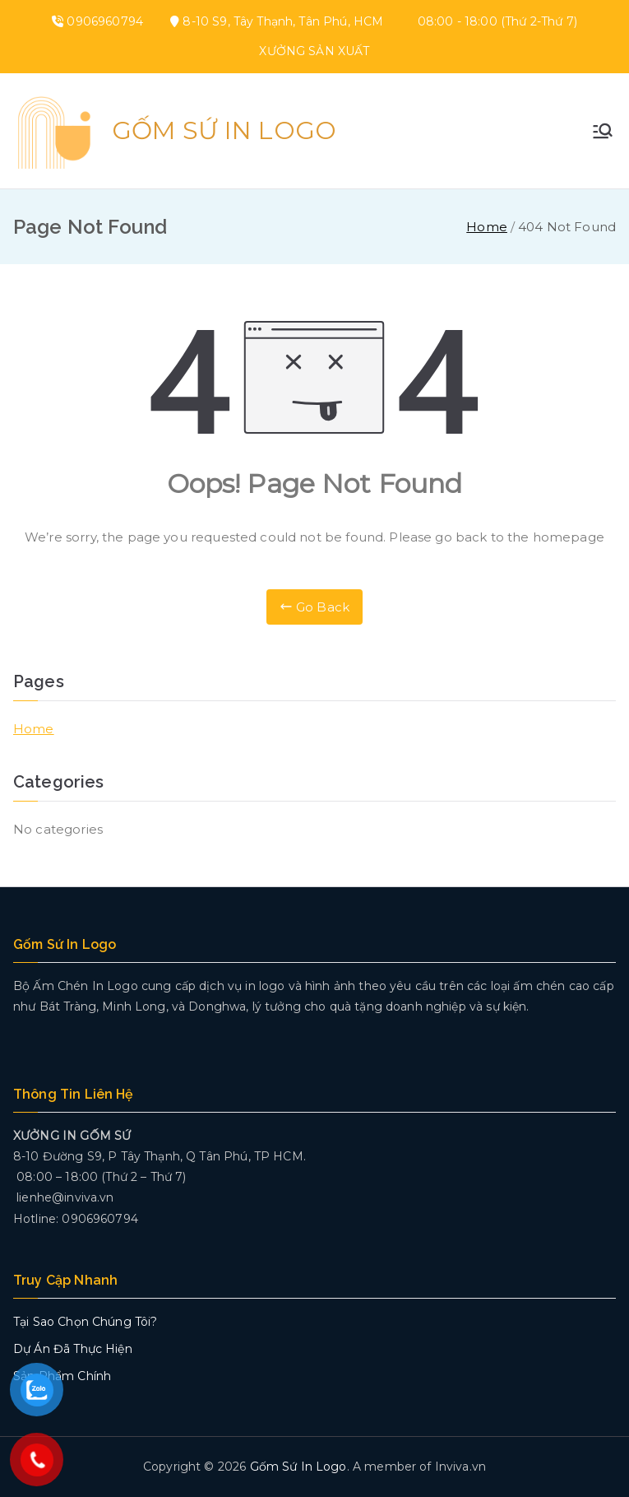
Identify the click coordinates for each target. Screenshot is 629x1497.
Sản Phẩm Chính (62, 1376)
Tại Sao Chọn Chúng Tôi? (85, 1321)
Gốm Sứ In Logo (224, 130)
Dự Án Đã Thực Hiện (72, 1348)
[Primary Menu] (603, 130)
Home (33, 729)
